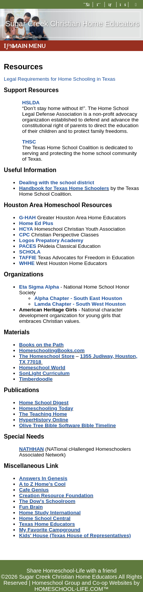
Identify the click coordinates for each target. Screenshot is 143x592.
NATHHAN (31, 449)
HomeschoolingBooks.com (52, 350)
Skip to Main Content (71, 565)
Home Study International (49, 512)
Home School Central (45, 518)
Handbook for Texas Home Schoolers (64, 188)
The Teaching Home (43, 414)
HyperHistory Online (43, 420)
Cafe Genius (34, 490)
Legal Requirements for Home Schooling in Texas (59, 79)
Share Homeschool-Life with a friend (71, 571)
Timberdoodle (36, 379)
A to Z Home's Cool (42, 484)
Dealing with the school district (56, 182)
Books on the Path (41, 345)
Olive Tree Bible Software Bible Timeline (67, 425)
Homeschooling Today (46, 408)
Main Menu (25, 45)
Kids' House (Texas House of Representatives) (75, 535)
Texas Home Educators (47, 524)
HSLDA (31, 102)
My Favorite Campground (49, 530)
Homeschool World (42, 367)
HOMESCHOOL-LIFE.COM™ (71, 589)
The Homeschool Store (46, 356)
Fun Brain (31, 507)
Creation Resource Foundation (56, 495)
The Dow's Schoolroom (47, 501)
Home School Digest (44, 402)
